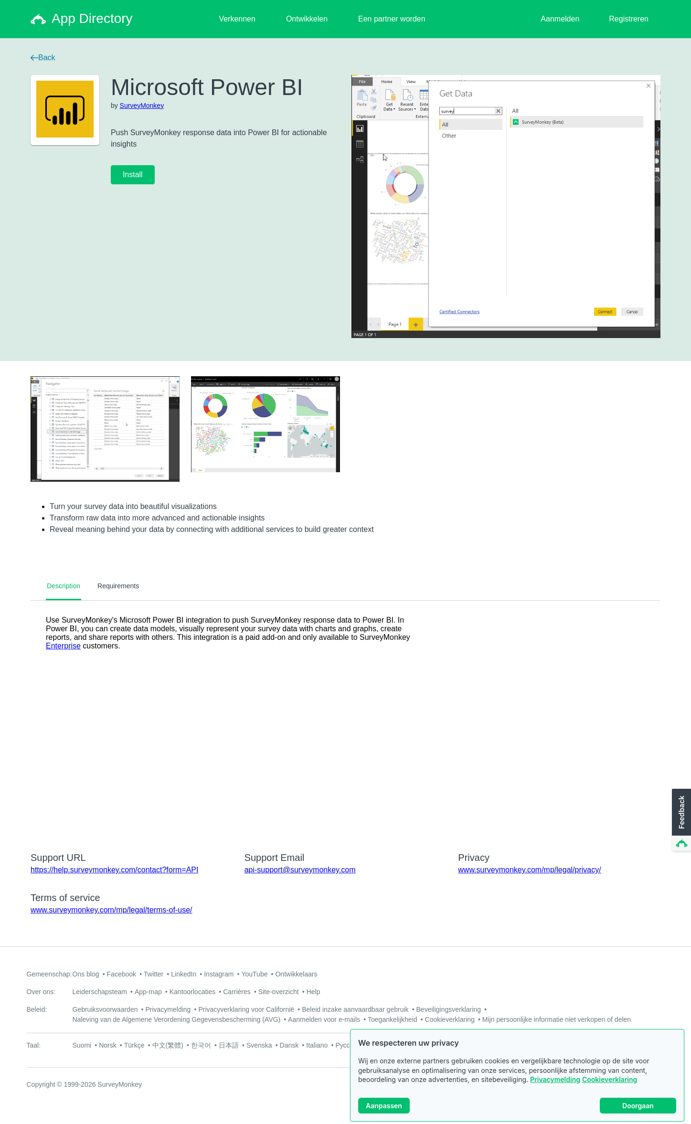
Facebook (121, 974)
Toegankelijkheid (392, 1019)
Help (313, 992)
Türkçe (134, 1045)
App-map (148, 992)
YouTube (254, 974)
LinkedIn (183, 974)
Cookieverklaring (609, 1079)
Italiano (317, 1045)
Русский (347, 1045)
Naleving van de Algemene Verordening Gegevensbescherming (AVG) (177, 1019)
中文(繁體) (167, 1045)
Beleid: (37, 1009)
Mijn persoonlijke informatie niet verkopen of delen (556, 1019)
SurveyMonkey (142, 105)
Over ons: (41, 992)
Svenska (259, 1045)
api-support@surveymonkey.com (300, 870)
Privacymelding (555, 1079)
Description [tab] (63, 586)
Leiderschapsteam (100, 992)
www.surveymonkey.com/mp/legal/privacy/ (529, 870)
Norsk (108, 1045)
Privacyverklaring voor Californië (246, 1009)
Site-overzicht (278, 992)
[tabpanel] (345, 720)
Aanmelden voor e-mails (324, 1019)
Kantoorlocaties (193, 992)
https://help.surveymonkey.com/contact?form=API (114, 870)
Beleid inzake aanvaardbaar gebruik (355, 1009)
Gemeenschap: (49, 974)
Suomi (82, 1045)
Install (133, 174)
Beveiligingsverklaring (448, 1009)
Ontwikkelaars (296, 974)
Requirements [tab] (118, 586)
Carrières (237, 992)
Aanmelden (560, 19)
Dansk (289, 1045)
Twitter (153, 974)
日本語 (229, 1045)
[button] (680, 820)
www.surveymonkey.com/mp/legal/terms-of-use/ (111, 910)
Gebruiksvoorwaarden (105, 1009)
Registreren (628, 19)
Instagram (219, 974)
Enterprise (63, 646)
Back (43, 57)
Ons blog (86, 974)
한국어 (201, 1045)
